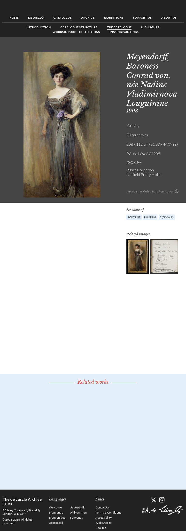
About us (169, 17)
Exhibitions (113, 17)
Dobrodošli (56, 522)
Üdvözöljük (77, 507)
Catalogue (62, 17)
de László (36, 17)
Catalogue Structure (78, 27)
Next (180, 47)
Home (13, 17)
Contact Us (102, 507)
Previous (165, 47)
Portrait (134, 217)
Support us (142, 17)
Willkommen (78, 512)
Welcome (55, 507)
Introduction (39, 27)
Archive (87, 17)
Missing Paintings (124, 32)
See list (172, 47)
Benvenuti (76, 517)
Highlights (150, 27)
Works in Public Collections (76, 32)
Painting (150, 217)
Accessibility (103, 517)
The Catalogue (119, 27)
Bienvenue (56, 512)
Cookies (100, 528)
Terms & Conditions (108, 512)
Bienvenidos (57, 517)
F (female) (167, 217)
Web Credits (103, 522)
